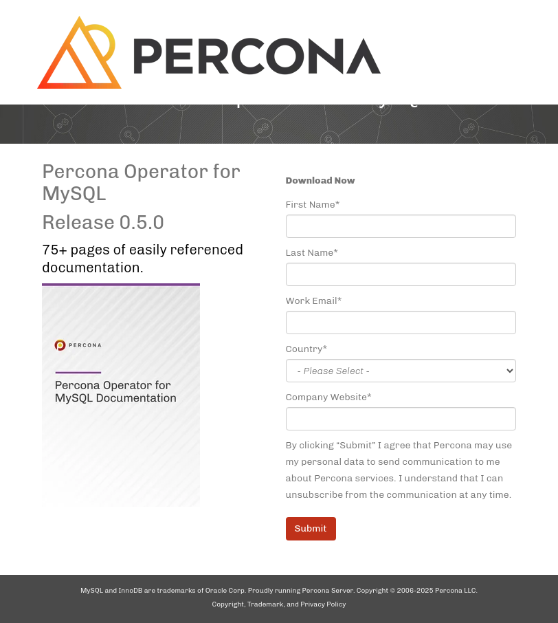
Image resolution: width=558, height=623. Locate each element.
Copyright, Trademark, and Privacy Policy (279, 604)
